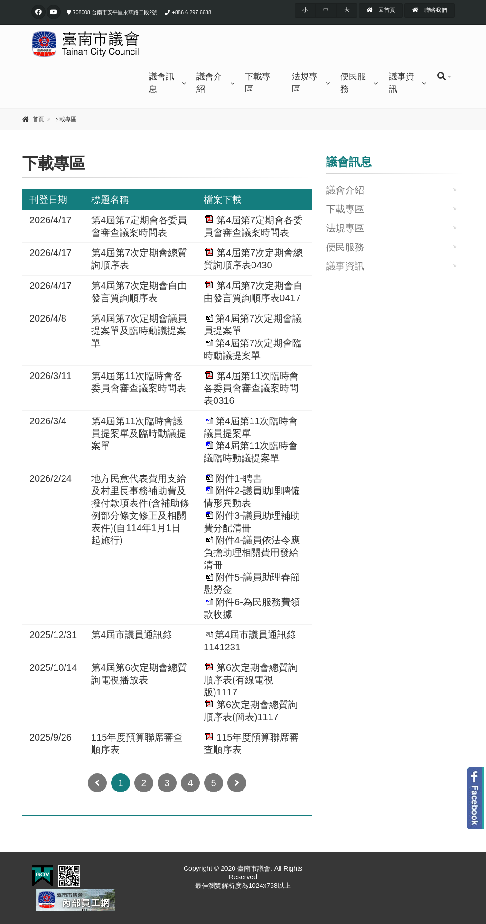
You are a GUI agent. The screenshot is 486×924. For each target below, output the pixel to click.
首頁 (38, 119)
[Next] (236, 782)
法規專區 (305, 83)
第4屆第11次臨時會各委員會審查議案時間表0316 (251, 388)
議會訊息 (161, 83)
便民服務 (353, 83)
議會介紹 (209, 83)
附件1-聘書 (238, 478)
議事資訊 (401, 83)
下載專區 (258, 83)
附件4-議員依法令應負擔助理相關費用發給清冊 (252, 552)
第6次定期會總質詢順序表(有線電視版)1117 (251, 679)
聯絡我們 (429, 10)
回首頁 (380, 10)
